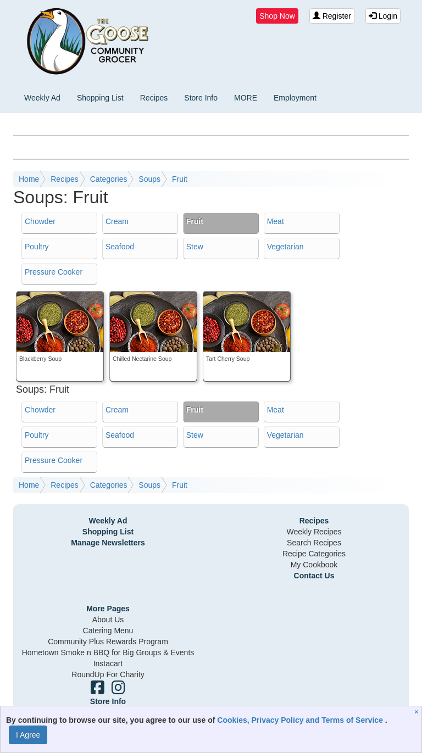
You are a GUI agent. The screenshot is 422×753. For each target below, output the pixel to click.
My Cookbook (314, 564)
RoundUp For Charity (107, 674)
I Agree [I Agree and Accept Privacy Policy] (28, 734)
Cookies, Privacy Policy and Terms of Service (301, 720)
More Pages (108, 608)
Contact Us (314, 575)
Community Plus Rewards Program (108, 641)
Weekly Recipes (313, 531)
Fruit (179, 179)
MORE (245, 97)
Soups (149, 179)
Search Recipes (314, 542)
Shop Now (277, 16)
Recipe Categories (314, 553)
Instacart (108, 663)
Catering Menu (108, 630)
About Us (108, 619)
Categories (108, 179)
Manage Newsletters (108, 542)
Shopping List (100, 97)
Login (383, 16)
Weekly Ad (42, 97)
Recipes (154, 97)
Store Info (201, 97)
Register (332, 16)
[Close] (417, 711)
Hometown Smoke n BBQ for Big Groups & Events (108, 652)
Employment (295, 97)
